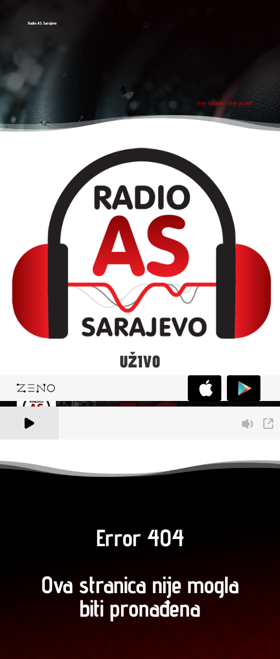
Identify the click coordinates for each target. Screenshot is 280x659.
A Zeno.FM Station (30, 446)
